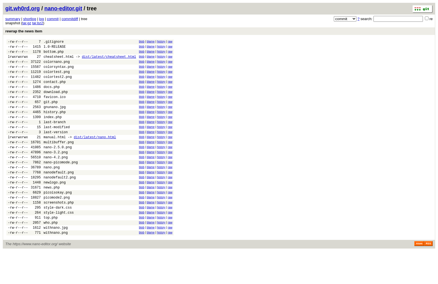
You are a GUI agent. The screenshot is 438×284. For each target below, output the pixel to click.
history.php (55, 124)
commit (53, 19)
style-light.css (59, 241)
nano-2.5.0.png (58, 165)
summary (12, 19)
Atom (419, 276)
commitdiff (69, 19)
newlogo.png (55, 206)
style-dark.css (58, 235)
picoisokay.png (58, 218)
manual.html (55, 153)
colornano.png (57, 65)
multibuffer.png (59, 159)
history (161, 41)
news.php (52, 212)
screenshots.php (59, 230)
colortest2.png (58, 83)
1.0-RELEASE (55, 48)
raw (170, 41)
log (41, 19)
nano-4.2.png (56, 177)
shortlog (29, 19)
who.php (51, 253)
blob (141, 41)
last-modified (57, 142)
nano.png (52, 189)
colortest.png (57, 77)
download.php (56, 101)
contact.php (55, 89)
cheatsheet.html (59, 60)
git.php (51, 112)
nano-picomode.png (61, 183)
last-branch (55, 136)
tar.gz (26, 23)
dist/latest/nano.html (95, 153)
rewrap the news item (23, 31)
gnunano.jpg (55, 118)
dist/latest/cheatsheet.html (109, 60)
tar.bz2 (37, 23)
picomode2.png (57, 224)
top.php (51, 247)
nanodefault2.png (60, 200)
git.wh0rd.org (22, 8)
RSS (428, 276)
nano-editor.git (63, 8)
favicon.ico (55, 106)
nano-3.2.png (56, 171)
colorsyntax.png (59, 71)
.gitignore (54, 42)
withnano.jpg (56, 259)
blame (150, 41)
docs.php (52, 95)
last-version (56, 147)
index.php (53, 130)
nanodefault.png (59, 194)
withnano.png (56, 265)
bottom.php (54, 54)
